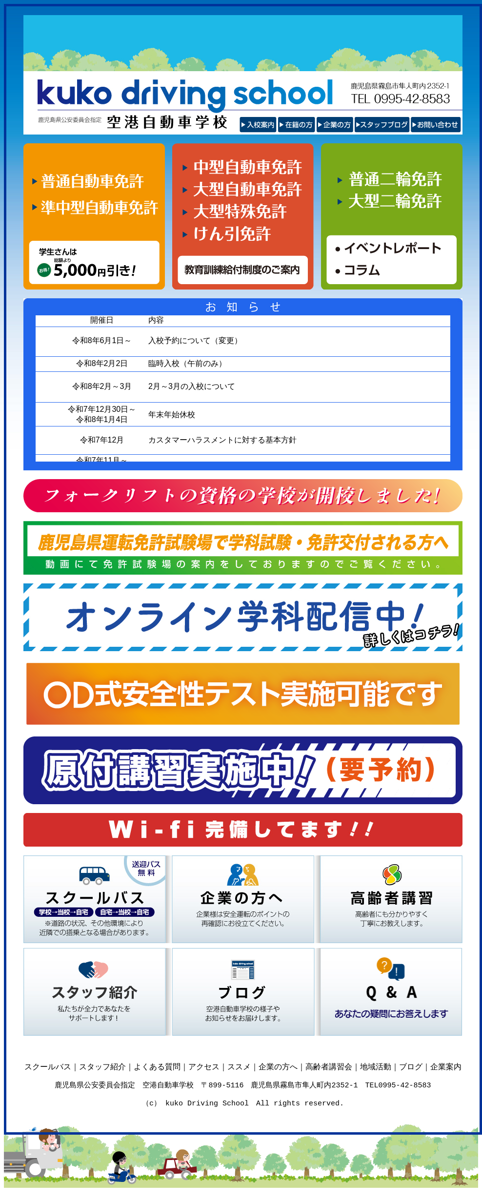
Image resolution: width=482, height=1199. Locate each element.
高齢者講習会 (328, 1067)
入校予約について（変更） (195, 340)
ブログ (410, 1067)
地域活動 (375, 1067)
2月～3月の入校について (191, 386)
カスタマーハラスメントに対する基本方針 (222, 440)
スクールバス (47, 1067)
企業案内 (446, 1067)
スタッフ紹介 (102, 1067)
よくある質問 (157, 1067)
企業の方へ (278, 1067)
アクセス (204, 1067)
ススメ (239, 1067)
